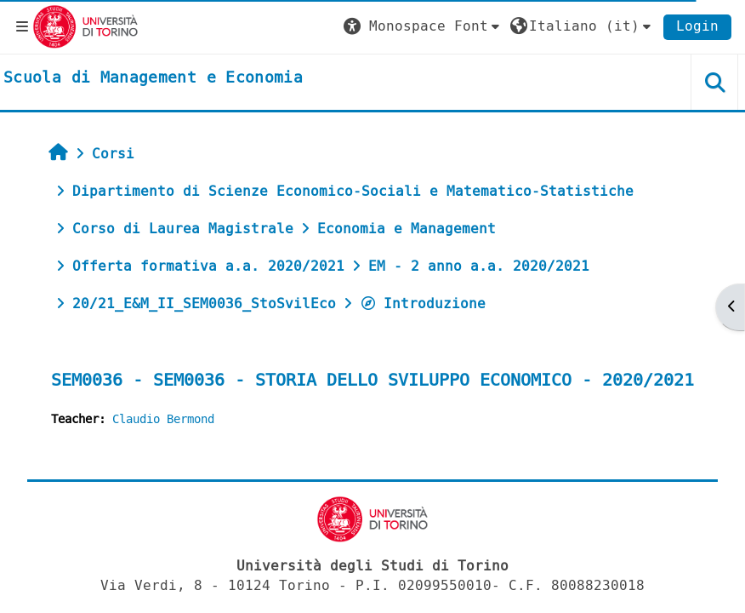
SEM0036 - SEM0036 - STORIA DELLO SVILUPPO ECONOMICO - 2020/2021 (372, 380)
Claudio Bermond (163, 419)
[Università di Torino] (85, 26)
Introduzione (423, 303)
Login (697, 26)
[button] (423, 26)
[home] (153, 78)
